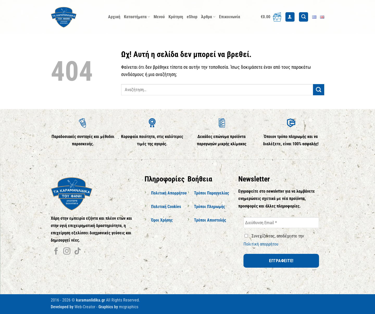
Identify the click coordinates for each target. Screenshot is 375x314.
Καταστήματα (137, 16)
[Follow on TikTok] (77, 252)
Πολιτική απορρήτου (260, 244)
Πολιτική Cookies (166, 206)
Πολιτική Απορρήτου (169, 193)
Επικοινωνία (229, 16)
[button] (271, 17)
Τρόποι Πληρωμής (209, 206)
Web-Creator (84, 306)
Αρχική (114, 16)
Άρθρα (208, 16)
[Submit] (318, 89)
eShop (192, 16)
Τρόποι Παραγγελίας (211, 193)
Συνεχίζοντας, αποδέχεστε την (273, 240)
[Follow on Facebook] (56, 252)
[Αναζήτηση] (303, 17)
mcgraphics (128, 306)
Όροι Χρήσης (162, 220)
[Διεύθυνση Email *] (281, 222)
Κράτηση (175, 16)
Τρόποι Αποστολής (210, 220)
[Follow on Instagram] (66, 252)
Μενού (159, 16)
